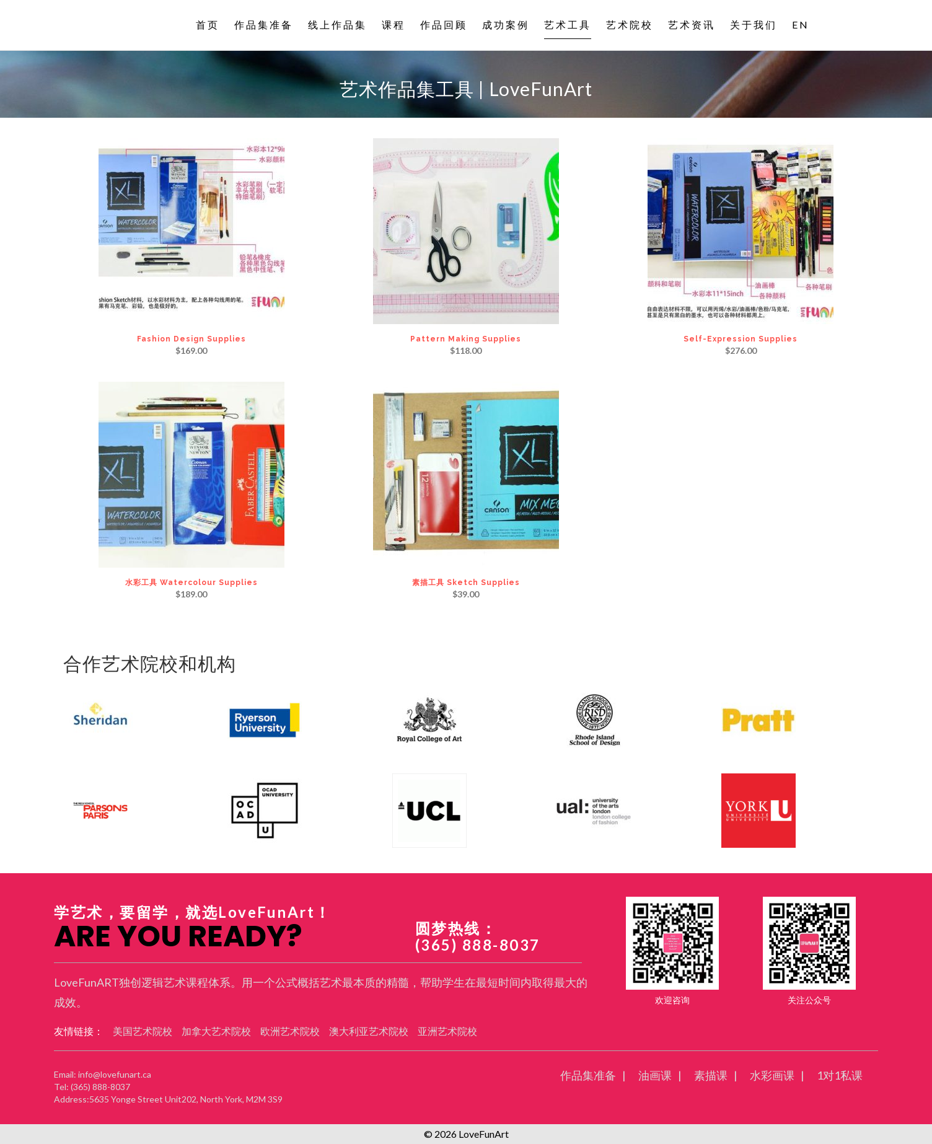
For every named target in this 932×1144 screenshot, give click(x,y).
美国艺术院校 (142, 1031)
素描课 (711, 1075)
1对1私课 (840, 1075)
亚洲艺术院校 (447, 1031)
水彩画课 (772, 1075)
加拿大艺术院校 (216, 1031)
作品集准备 (588, 1075)
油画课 (655, 1075)
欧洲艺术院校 (290, 1031)
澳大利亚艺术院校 (368, 1031)
